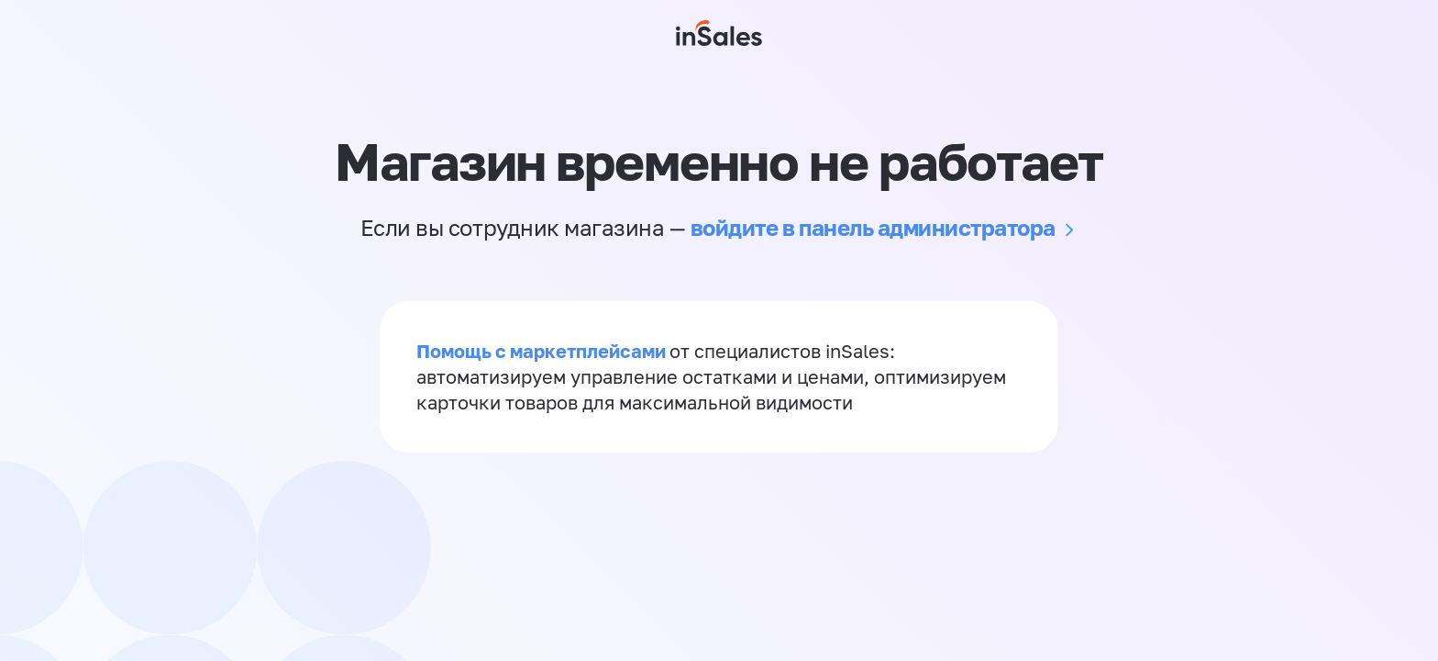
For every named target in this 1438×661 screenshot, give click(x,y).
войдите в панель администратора (873, 227)
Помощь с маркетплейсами (542, 351)
